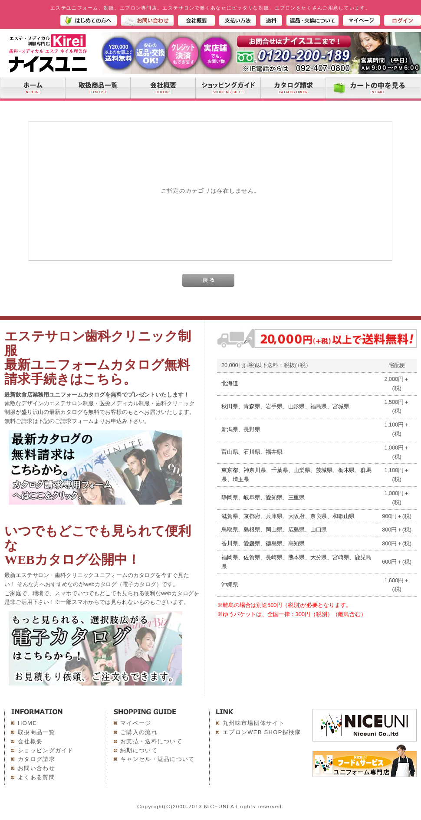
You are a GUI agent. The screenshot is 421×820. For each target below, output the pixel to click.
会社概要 (30, 741)
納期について (139, 750)
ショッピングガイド (46, 750)
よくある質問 (36, 777)
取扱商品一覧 (36, 732)
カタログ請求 (36, 759)
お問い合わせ (36, 768)
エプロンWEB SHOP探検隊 (262, 732)
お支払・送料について (151, 741)
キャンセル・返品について (157, 759)
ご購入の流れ (139, 732)
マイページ (135, 723)
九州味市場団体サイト (254, 723)
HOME (27, 723)
